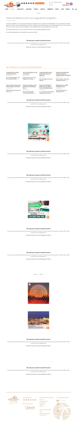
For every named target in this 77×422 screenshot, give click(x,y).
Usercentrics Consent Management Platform (41, 47)
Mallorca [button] (28, 9)
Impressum (42, 404)
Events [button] (36, 9)
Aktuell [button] (12, 9)
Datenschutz (43, 403)
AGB (41, 411)
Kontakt (41, 399)
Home (6, 9)
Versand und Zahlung (45, 413)
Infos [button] (56, 9)
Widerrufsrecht (43, 415)
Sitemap (42, 406)
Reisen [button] (67, 9)
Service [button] (42, 9)
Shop (62, 9)
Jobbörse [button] (50, 9)
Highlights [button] (20, 9)
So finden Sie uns (44, 401)
